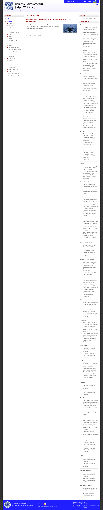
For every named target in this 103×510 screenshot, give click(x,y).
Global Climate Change (14, 40)
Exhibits (10, 36)
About (72, 1)
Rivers (10, 60)
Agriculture (11, 23)
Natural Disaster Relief (13, 47)
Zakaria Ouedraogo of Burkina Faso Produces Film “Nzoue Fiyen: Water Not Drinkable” (90, 304)
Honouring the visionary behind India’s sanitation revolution (89, 350)
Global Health (11, 43)
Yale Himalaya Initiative (14, 75)
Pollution (10, 54)
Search (89, 1)
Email (85, 507)
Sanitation (10, 62)
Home (68, 1)
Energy (10, 34)
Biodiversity (11, 27)
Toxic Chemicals (12, 65)
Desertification (11, 30)
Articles (84, 1)
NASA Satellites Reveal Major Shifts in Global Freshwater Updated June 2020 (90, 167)
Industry (10, 45)
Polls (8, 18)
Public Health (11, 58)
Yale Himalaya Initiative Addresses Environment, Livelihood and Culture (89, 493)
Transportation (12, 67)
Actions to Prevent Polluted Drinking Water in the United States (90, 412)
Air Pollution (11, 25)
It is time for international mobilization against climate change (90, 78)
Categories (9, 21)
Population (11, 56)
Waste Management (13, 69)
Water (9, 71)
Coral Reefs (86, 159)
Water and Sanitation (13, 73)
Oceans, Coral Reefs (13, 51)
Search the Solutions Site (89, 18)
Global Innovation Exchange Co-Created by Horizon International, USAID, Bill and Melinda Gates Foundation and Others (90, 67)
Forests (10, 38)
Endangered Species (13, 32)
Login (96, 4)
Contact (78, 1)
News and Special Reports (14, 49)
